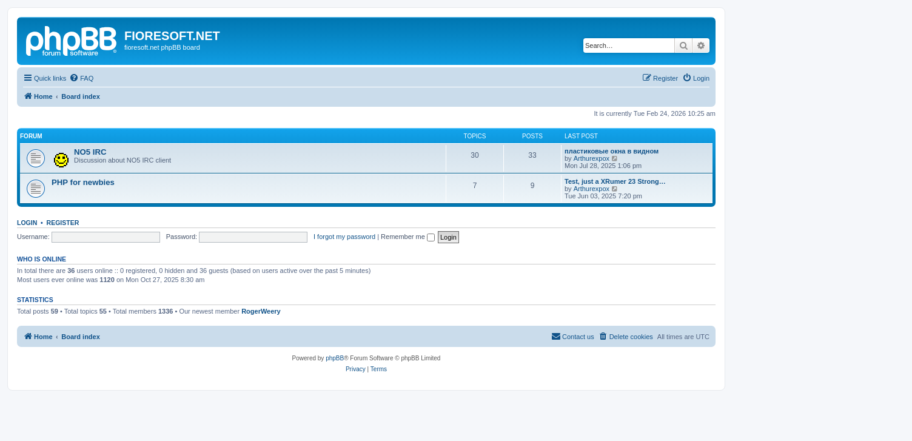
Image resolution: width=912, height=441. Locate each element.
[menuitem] (81, 78)
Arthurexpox (591, 158)
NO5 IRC (90, 152)
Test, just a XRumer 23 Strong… (615, 181)
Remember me (408, 236)
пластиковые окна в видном (612, 151)
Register (63, 222)
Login (27, 222)
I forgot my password (344, 236)
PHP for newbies (83, 182)
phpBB (335, 358)
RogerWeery (261, 311)
